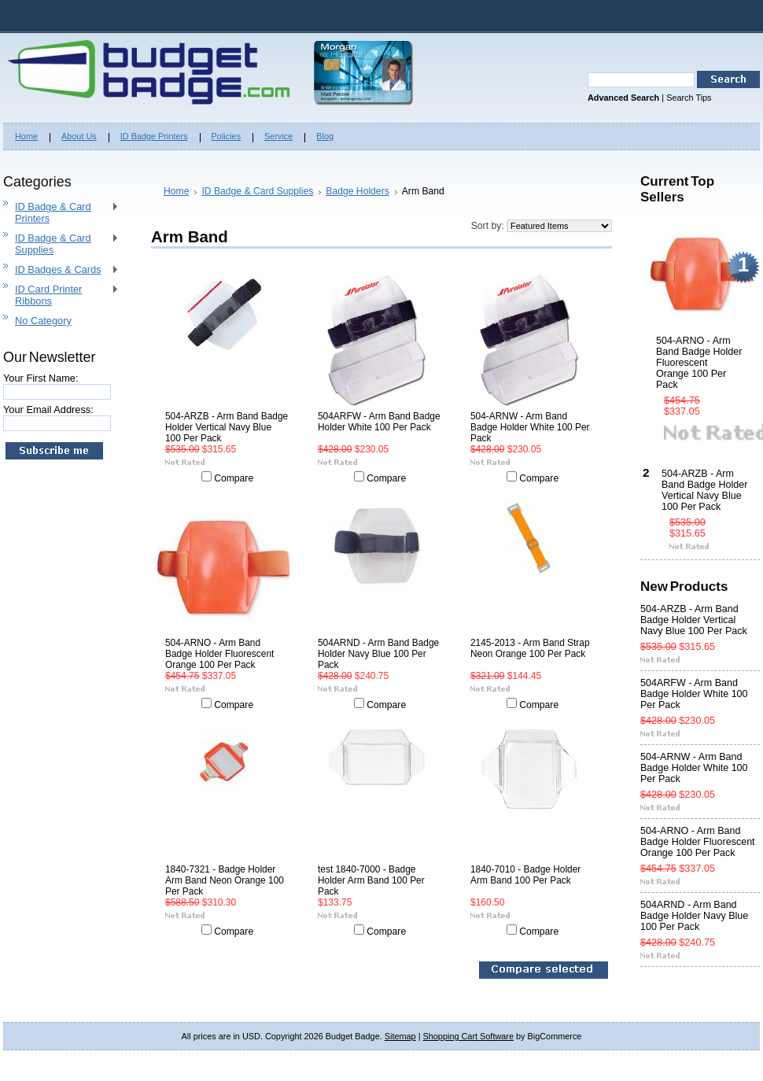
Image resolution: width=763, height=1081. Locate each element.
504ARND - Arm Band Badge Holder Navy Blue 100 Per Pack (378, 653)
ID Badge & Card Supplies (61, 244)
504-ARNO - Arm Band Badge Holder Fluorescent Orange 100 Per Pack (219, 653)
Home (176, 191)
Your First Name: (41, 378)
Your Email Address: (48, 409)
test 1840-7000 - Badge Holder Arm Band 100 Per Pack (371, 880)
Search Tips (688, 97)
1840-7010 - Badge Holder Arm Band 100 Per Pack (525, 875)
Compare (233, 478)
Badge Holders (357, 191)
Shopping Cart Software (468, 1036)
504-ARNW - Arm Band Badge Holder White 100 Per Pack (530, 427)
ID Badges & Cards (61, 270)
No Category (43, 321)
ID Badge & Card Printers (61, 212)
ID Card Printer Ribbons (61, 295)
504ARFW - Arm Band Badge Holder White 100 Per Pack (379, 422)
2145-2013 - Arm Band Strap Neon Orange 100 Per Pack (530, 648)
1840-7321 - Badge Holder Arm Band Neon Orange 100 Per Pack (224, 880)
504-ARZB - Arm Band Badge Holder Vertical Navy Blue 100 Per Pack (226, 427)
